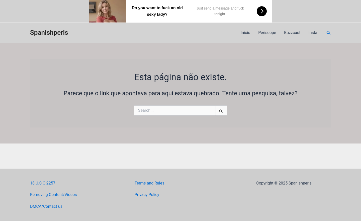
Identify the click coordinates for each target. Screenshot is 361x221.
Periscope (267, 32)
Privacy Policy (147, 194)
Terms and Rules (149, 183)
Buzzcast (292, 32)
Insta (312, 32)
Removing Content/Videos (53, 194)
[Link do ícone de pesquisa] (328, 33)
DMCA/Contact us (46, 206)
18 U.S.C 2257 (42, 183)
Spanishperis (49, 32)
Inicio (245, 32)
